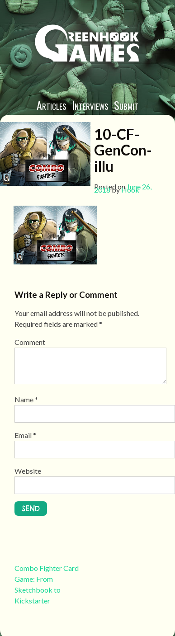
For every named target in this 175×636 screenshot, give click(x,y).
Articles (51, 105)
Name (26, 399)
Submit (126, 105)
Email (25, 435)
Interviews (90, 105)
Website (27, 470)
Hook (130, 189)
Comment (29, 342)
